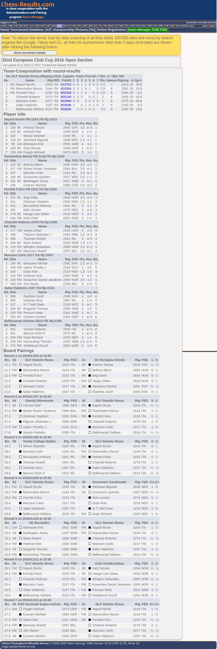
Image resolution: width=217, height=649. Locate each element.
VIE (177, 26)
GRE (90, 26)
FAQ (92, 29)
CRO (42, 26)
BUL (26, 26)
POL (127, 26)
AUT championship (59, 29)
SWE (161, 26)
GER (85, 26)
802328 (66, 92)
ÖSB (155, 29)
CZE (48, 26)
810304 (66, 88)
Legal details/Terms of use (18, 646)
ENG (59, 26)
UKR (172, 26)
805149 (66, 97)
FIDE (163, 29)
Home (4, 29)
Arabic (3, 26)
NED (121, 26)
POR (132, 26)
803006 (66, 105)
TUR (166, 26)
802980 (66, 101)
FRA (79, 26)
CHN (37, 26)
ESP (65, 26)
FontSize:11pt (186, 26)
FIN (74, 26)
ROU (138, 26)
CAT (31, 26)
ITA (100, 26)
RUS (144, 26)
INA (95, 26)
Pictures (81, 29)
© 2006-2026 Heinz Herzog (67, 643)
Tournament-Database (27, 29)
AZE (16, 26)
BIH (21, 26)
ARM (10, 26)
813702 (66, 84)
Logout (212, 26)
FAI (69, 26)
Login (204, 26)
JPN (105, 26)
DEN (54, 26)
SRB (149, 26)
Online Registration (111, 29)
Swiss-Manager (139, 29)
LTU (116, 26)
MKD (110, 26)
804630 (66, 109)
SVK (155, 26)
